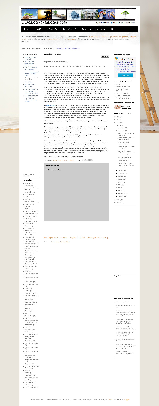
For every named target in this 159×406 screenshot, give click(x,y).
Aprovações (28, 192)
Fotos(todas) (69, 29)
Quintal (27, 370)
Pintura (27, 332)
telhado (27, 385)
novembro (121, 131)
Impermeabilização (31, 284)
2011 (118, 200)
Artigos (27, 197)
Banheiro (28, 199)
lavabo (27, 291)
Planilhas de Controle (46, 29)
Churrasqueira (30, 221)
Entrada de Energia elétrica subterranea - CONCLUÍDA (126, 153)
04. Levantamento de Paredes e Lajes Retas (32, 73)
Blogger (126, 399)
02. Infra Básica (31, 67)
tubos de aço (50, 105)
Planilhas (28, 341)
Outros (27, 318)
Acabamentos (29, 183)
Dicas (113, 29)
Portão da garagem (31, 347)
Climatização (29, 223)
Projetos (28, 364)
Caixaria (28, 204)
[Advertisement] (83, 229)
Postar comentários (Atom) (60, 242)
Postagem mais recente (55, 238)
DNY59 (110, 399)
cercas (27, 218)
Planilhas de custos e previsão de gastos (108, 37)
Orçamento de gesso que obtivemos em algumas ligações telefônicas (124, 321)
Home (26, 29)
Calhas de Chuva (30, 211)
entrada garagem (30, 243)
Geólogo (27, 269)
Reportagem (28, 375)
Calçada (27, 206)
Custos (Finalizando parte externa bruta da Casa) (126, 165)
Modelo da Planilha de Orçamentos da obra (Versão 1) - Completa (126, 346)
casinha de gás (30, 216)
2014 (118, 120)
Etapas (133, 37)
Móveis (27, 311)
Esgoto (27, 255)
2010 (118, 203)
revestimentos (30, 377)
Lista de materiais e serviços (61, 39)
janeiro (121, 196)
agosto (120, 176)
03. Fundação (29, 69)
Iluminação (28, 282)
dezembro (121, 128)
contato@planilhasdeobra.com (68, 48)
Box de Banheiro (30, 202)
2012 (118, 125)
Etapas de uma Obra (123, 87)
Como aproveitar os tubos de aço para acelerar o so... (125, 159)
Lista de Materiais (31, 295)
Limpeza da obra (30, 293)
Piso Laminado (30, 334)
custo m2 (28, 228)
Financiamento (30, 264)
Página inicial (77, 238)
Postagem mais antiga (98, 238)
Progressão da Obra (31, 360)
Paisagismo (28, 325)
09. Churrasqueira (31, 89)
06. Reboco (28, 82)
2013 (118, 122)
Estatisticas (29, 261)
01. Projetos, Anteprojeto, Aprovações (30, 63)
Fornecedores (29, 266)
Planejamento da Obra (123, 98)
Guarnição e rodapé (31, 277)
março (120, 190)
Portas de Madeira (31, 351)
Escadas (27, 248)
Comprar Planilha (122, 93)
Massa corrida (30, 302)
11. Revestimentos (31, 95)
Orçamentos (28, 316)
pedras (27, 327)
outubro (121, 170)
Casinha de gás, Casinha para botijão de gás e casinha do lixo (124, 334)
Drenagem (28, 237)
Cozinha (27, 226)
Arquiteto (28, 194)
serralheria (29, 382)
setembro (121, 173)
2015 (118, 117)
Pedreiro (28, 329)
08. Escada (28, 87)
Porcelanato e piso (31, 343)
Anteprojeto (29, 185)
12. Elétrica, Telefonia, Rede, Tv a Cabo (32, 99)
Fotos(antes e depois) (93, 29)
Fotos (23, 39)
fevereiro (122, 193)
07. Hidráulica (30, 84)
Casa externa (29, 214)
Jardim (27, 288)
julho (120, 179)
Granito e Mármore (31, 273)
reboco (27, 373)
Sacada (27, 380)
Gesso (27, 271)
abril (120, 187)
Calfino (27, 209)
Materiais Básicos (31, 304)
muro (26, 313)
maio (120, 185)
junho (120, 182)
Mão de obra (29, 299)
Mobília (27, 308)
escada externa (30, 246)
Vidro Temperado (30, 387)
